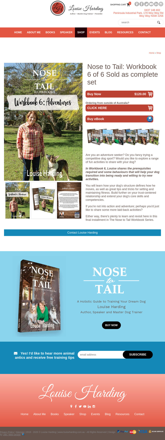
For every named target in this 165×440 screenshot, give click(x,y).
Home (18, 32)
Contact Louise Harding (82, 232)
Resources (125, 32)
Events (94, 32)
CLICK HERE (97, 108)
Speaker (66, 32)
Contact (144, 32)
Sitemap (20, 432)
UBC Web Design (12, 434)
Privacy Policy (7, 432)
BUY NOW (111, 325)
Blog (108, 32)
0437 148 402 (152, 10)
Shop (81, 32)
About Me (34, 32)
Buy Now (116, 94)
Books (50, 32)
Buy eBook (95, 119)
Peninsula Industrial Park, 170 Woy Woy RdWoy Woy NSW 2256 (138, 14)
